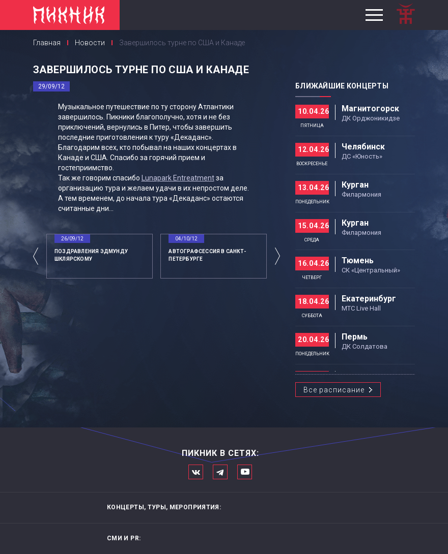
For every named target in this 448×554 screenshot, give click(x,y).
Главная (47, 43)
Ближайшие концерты (341, 86)
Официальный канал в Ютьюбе (244, 472)
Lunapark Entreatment (178, 178)
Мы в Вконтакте (195, 472)
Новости (90, 43)
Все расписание (334, 390)
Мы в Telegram (220, 472)
